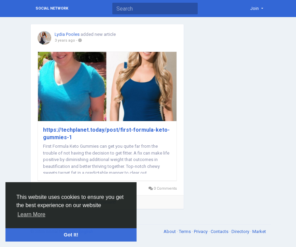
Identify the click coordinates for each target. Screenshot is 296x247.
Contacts (220, 231)
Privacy (201, 231)
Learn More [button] (31, 214)
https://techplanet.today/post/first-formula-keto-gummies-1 (106, 134)
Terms (185, 231)
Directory (240, 231)
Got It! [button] (71, 234)
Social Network (52, 8)
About (170, 231)
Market (259, 231)
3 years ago (65, 40)
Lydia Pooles (67, 34)
